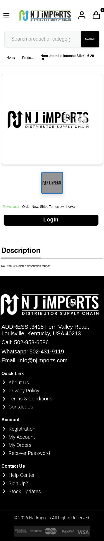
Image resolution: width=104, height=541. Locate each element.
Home (11, 57)
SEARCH (90, 39)
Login (51, 220)
